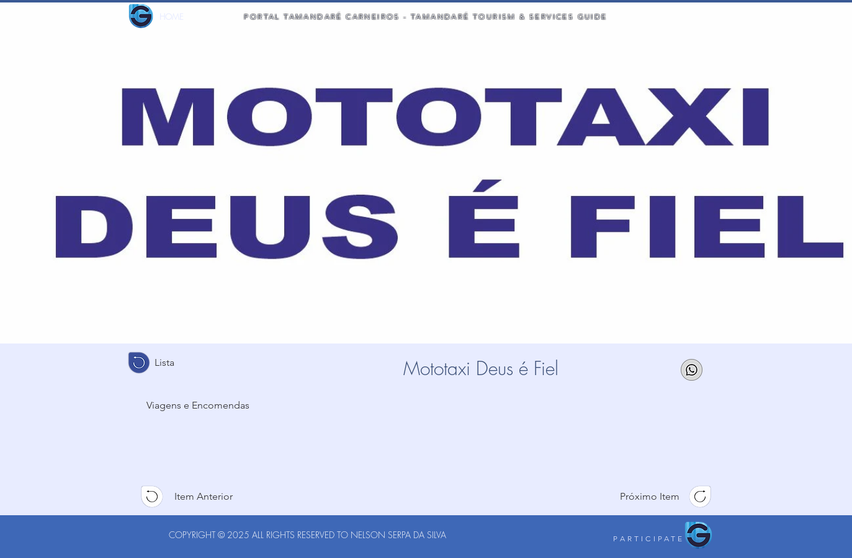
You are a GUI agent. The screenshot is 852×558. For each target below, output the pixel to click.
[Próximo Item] (654, 496)
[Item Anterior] (198, 496)
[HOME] (172, 16)
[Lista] (169, 362)
